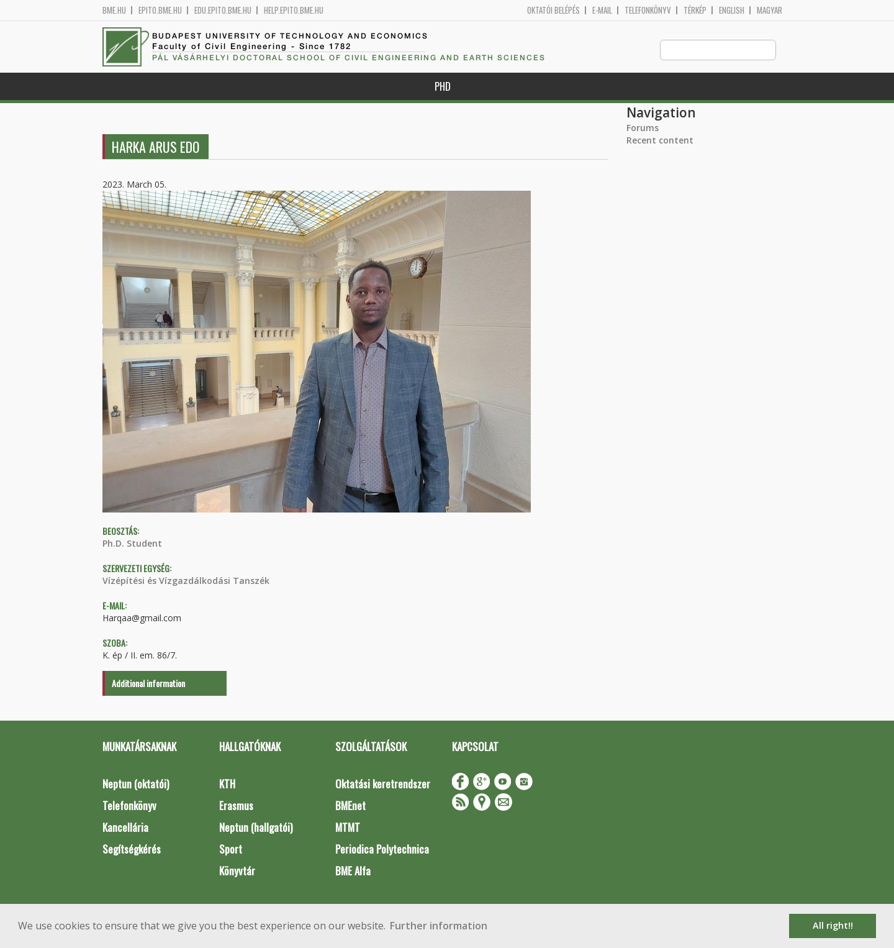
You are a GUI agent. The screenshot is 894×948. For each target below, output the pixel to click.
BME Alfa (353, 871)
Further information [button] (438, 925)
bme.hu (114, 10)
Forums (642, 128)
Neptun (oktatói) (135, 784)
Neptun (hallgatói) (255, 828)
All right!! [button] (833, 925)
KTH (227, 784)
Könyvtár (237, 871)
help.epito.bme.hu (293, 10)
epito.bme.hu (160, 10)
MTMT (347, 828)
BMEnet (350, 806)
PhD (443, 86)
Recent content (659, 141)
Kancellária (125, 828)
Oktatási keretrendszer (382, 784)
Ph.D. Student (132, 544)
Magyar (769, 10)
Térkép (695, 10)
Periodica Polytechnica (382, 849)
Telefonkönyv (648, 10)
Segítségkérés (131, 849)
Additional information (148, 683)
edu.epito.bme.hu (222, 10)
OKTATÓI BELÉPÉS (553, 10)
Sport (230, 849)
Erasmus (236, 806)
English (731, 10)
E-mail (602, 10)
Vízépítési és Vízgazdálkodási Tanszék (185, 581)
